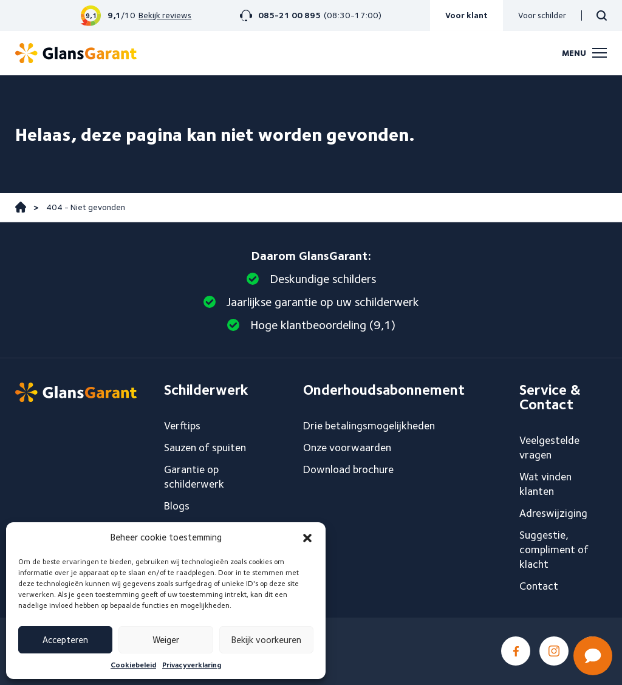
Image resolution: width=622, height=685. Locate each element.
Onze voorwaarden (347, 447)
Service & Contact (550, 397)
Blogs (177, 505)
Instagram (554, 651)
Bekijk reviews (164, 15)
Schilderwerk (206, 390)
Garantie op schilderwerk (194, 476)
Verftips (182, 425)
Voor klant (466, 15)
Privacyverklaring (191, 664)
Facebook (515, 651)
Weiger (165, 640)
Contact (538, 585)
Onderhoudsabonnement (384, 390)
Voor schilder (542, 15)
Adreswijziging (553, 512)
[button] (307, 538)
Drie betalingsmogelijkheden (369, 425)
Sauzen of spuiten (205, 447)
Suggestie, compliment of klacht (554, 549)
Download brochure (348, 469)
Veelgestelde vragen (549, 447)
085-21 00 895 (289, 15)
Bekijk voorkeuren (266, 640)
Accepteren (65, 640)
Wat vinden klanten (545, 483)
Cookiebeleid (133, 664)
